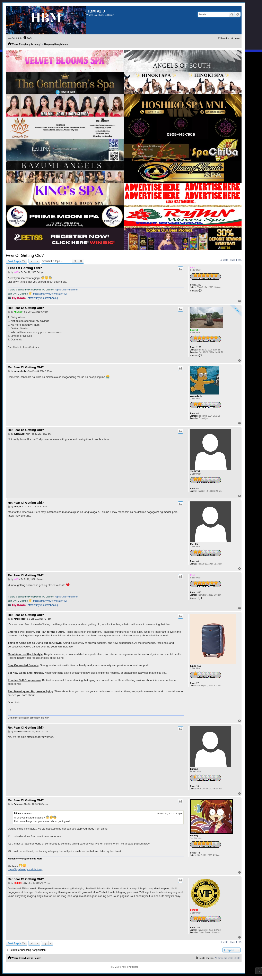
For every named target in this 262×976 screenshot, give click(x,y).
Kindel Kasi (195, 666)
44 (197, 413)
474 (198, 853)
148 (198, 927)
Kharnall (194, 330)
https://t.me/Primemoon (66, 289)
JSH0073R (195, 471)
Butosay (194, 835)
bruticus (194, 769)
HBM (135, 967)
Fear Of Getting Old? (25, 255)
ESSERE (194, 910)
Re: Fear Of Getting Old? (26, 307)
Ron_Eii (194, 544)
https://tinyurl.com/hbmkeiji (43, 298)
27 (197, 683)
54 (197, 488)
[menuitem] (27, 38)
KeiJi (192, 267)
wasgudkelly (196, 396)
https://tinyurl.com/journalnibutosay (25, 869)
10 (197, 786)
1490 (198, 285)
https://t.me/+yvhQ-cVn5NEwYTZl (50, 293)
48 (197, 561)
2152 (198, 347)
